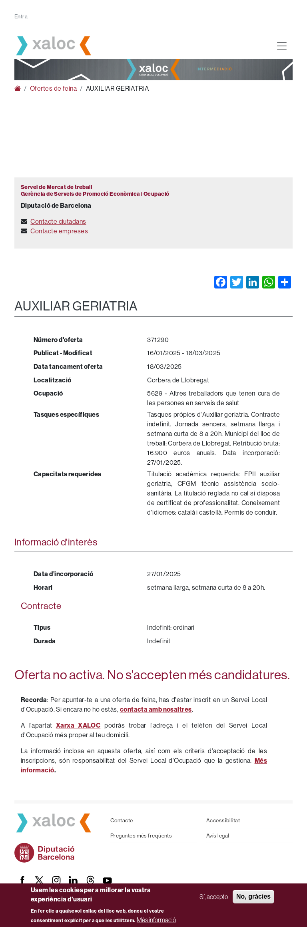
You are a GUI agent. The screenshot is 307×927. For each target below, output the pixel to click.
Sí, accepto (213, 896)
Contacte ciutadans (58, 221)
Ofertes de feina (53, 88)
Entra (21, 16)
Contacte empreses (59, 231)
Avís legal (217, 835)
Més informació (156, 919)
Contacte (121, 820)
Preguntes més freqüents (141, 835)
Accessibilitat (223, 820)
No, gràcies (253, 896)
